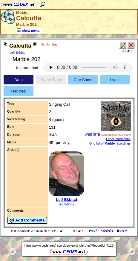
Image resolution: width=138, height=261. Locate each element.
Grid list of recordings (110, 143)
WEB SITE (92, 134)
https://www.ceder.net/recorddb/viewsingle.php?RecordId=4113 (69, 245)
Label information (118, 139)
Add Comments (27, 220)
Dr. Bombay (49, 44)
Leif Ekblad (17, 52)
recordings (66, 204)
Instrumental (27, 68)
